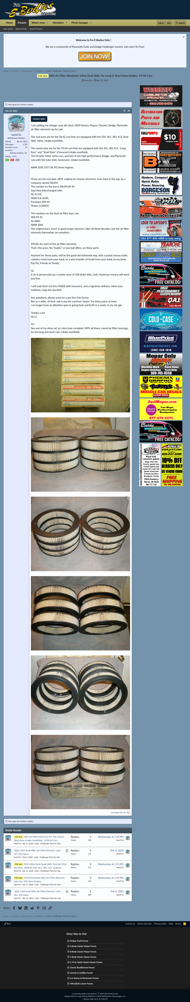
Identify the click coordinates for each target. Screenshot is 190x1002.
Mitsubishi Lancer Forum (81, 983)
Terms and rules (144, 923)
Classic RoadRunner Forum (82, 967)
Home (9, 22)
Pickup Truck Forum (79, 941)
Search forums (36, 29)
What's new (38, 22)
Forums (22, 22)
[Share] (124, 111)
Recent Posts (21, 29)
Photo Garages (80, 22)
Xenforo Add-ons (96, 999)
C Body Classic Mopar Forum (83, 957)
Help (171, 923)
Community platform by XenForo (95, 994)
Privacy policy (160, 923)
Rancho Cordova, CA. (18, 153)
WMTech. (106, 996)
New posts (8, 29)
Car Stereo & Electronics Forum (84, 978)
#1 (129, 111)
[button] (47, 22)
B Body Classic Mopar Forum (83, 951)
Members (58, 22)
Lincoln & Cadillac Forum (81, 973)
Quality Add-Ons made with (75, 996)
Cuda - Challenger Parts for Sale (47, 843)
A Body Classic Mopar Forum (83, 946)
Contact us (130, 923)
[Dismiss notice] (183, 37)
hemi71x (88, 80)
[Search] (180, 23)
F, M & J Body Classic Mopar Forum (86, 962)
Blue (7, 923)
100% (14, 156)
